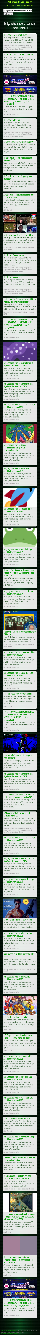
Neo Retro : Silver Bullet (13, 120)
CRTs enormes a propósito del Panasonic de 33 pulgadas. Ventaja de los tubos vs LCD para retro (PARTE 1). (19, 1217)
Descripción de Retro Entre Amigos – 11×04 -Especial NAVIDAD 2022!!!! (18, 1177)
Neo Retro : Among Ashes (13, 277)
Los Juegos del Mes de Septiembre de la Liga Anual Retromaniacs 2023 (19, 859)
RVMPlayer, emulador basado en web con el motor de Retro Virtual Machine (19, 1036)
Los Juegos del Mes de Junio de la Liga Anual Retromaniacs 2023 (18, 978)
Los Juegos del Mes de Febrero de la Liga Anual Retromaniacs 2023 (19, 1138)
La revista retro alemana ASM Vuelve (18, 919)
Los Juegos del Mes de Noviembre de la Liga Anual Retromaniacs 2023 (18, 775)
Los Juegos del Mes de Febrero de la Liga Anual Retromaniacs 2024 (19, 653)
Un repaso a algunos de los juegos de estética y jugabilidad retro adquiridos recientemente (18, 1260)
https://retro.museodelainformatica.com (20, 5)
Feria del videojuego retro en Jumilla (18, 693)
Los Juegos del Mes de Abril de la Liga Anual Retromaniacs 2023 (18, 1078)
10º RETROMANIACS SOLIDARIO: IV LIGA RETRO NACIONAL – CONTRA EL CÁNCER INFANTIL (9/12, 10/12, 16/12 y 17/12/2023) (19, 715)
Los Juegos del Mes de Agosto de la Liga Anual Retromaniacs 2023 (19, 880)
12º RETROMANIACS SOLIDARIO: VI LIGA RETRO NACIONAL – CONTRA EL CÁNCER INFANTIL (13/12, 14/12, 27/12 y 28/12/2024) (19, 100)
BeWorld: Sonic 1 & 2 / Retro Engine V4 (19, 142)
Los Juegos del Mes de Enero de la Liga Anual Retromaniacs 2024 (18, 674)
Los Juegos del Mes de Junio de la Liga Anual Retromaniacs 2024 (18, 469)
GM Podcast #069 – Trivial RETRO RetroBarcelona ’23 (17, 814)
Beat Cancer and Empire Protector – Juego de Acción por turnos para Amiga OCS (20, 795)
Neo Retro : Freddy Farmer (14, 255)
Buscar (8, 14)
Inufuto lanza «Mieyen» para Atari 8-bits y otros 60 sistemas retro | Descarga (20, 300)
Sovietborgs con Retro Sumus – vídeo (18, 235)
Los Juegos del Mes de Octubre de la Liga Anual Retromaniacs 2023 (19, 839)
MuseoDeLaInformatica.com (9, 1333)
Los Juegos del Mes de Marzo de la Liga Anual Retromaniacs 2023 (18, 1099)
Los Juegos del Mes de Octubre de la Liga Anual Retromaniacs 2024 (19, 405)
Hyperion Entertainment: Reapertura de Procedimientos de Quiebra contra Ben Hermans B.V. (19, 573)
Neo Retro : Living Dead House (15, 35)
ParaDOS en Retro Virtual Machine (17, 1118)
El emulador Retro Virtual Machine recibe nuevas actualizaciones (19, 1158)
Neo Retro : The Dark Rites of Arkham (18, 54)
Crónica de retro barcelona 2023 (16, 1017)
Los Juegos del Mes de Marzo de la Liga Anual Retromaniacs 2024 (18, 592)
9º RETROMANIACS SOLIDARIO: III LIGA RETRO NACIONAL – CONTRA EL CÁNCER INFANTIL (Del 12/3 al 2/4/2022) (19, 1303)
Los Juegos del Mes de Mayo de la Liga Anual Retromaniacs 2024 (18, 510)
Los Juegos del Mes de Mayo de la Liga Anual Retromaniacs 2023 (18, 1057)
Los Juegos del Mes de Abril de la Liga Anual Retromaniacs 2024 (18, 550)
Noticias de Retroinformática (20, 1)
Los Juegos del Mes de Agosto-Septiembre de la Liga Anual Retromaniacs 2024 (15, 448)
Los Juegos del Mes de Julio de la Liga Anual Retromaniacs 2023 (18, 934)
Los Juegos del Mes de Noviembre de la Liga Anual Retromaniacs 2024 (18, 385)
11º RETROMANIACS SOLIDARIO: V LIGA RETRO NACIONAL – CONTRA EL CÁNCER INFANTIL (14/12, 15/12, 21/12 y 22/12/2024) (19, 323)
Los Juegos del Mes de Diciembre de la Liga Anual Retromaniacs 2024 (18, 364)
